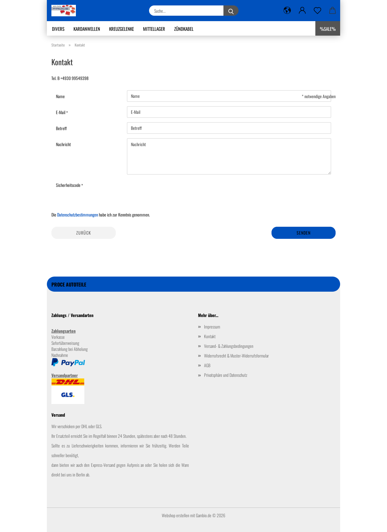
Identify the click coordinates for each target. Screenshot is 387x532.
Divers (58, 28)
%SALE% (328, 28)
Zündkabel (184, 28)
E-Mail (61, 112)
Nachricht (63, 144)
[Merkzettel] (317, 10)
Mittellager (154, 28)
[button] (287, 10)
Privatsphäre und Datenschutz (225, 375)
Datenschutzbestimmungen (77, 214)
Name (60, 96)
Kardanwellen (86, 28)
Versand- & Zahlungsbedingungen (228, 346)
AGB (207, 365)
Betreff (61, 128)
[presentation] (173, 191)
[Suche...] (231, 10)
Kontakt (210, 336)
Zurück (83, 232)
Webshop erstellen (175, 515)
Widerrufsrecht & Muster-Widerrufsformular (236, 355)
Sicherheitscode (68, 185)
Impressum (212, 326)
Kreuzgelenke (121, 28)
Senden (304, 232)
